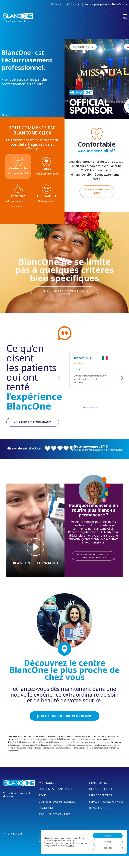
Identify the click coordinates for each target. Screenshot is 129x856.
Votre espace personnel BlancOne (104, 4)
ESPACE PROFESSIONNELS (106, 802)
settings (71, 845)
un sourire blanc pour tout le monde (64, 292)
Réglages (107, 847)
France (57, 4)
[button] (84, 407)
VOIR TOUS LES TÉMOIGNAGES (32, 422)
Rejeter (107, 841)
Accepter (108, 835)
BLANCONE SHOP (100, 808)
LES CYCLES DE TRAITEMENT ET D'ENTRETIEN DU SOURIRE (93, 556)
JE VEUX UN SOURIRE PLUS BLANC (64, 716)
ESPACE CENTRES (100, 795)
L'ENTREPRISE (98, 783)
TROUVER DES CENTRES (54, 814)
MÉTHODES (46, 783)
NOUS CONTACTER (101, 789)
